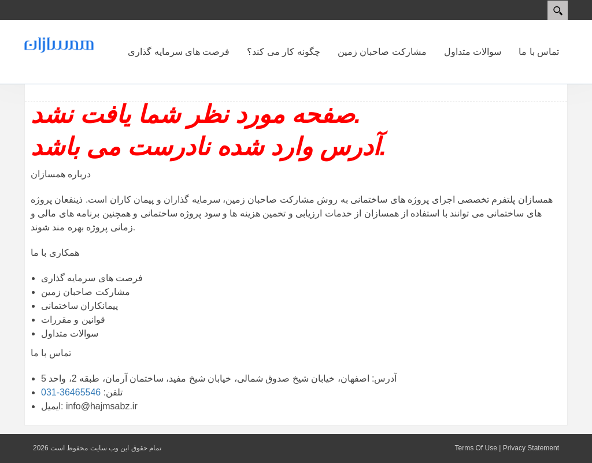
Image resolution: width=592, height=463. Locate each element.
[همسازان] (59, 44)
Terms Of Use (475, 448)
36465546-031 (71, 392)
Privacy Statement (531, 448)
